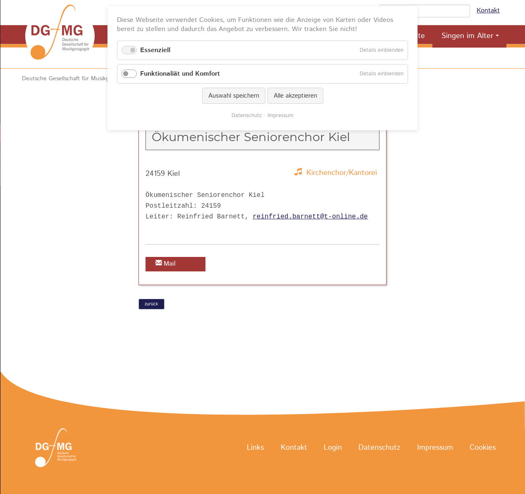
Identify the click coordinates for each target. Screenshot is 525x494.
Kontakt (488, 10)
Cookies (483, 448)
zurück (151, 304)
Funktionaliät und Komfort (180, 74)
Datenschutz (379, 448)
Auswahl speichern (233, 95)
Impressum (435, 448)
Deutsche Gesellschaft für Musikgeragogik (76, 78)
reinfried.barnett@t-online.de (310, 216)
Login (333, 448)
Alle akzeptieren (295, 95)
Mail (170, 264)
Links (255, 448)
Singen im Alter (467, 36)
